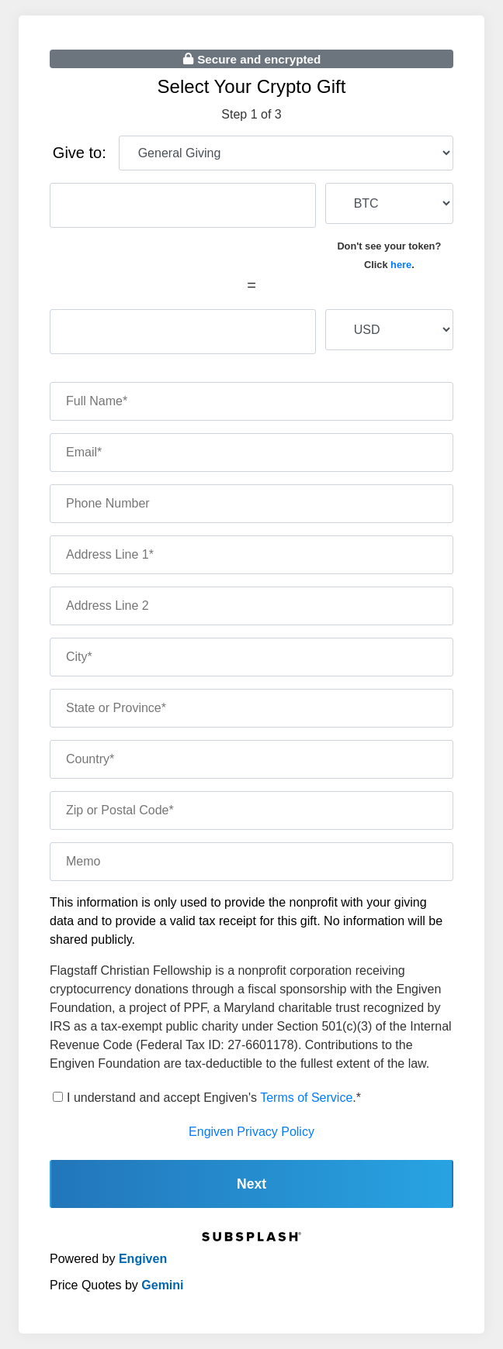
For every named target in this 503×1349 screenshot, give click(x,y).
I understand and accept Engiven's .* (214, 1097)
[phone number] (251, 503)
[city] (251, 657)
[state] (251, 708)
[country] (251, 759)
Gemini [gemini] (162, 1285)
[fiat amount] (183, 331)
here (400, 264)
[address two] (251, 606)
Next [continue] (251, 1184)
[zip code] (251, 810)
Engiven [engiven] (143, 1258)
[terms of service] (58, 1097)
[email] (251, 452)
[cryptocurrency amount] (183, 205)
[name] (251, 401)
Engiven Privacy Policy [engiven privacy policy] (251, 1131)
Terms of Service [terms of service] (306, 1097)
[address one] (251, 554)
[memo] (251, 861)
